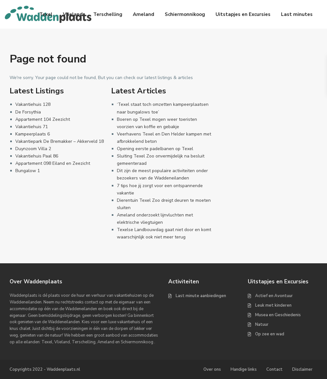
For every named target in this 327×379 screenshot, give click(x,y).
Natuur (262, 324)
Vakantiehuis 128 (32, 104)
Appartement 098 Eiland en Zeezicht (52, 163)
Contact (274, 369)
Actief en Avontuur (274, 296)
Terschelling (107, 14)
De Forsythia (28, 112)
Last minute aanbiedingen (201, 296)
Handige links (244, 369)
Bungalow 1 (27, 171)
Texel (45, 14)
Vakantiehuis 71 (31, 127)
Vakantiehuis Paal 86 (36, 156)
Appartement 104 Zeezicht (42, 119)
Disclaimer (302, 369)
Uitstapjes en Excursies (243, 14)
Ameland (143, 14)
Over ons (212, 369)
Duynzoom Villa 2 (33, 149)
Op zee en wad (269, 334)
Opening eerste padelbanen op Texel (155, 149)
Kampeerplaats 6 (32, 134)
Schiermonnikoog (185, 14)
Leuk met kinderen (273, 305)
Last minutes (297, 14)
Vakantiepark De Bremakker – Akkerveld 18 (59, 141)
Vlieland (73, 14)
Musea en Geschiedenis (278, 315)
